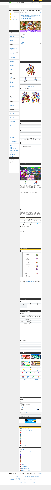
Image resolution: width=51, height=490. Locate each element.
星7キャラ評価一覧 (11, 74)
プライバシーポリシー (20, 473)
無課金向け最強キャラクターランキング (13, 48)
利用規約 (16, 473)
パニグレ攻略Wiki (33, 482)
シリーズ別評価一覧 (36, 379)
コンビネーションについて (12, 125)
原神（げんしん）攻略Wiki (17, 479)
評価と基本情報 (22, 37)
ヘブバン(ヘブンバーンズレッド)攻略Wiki (18, 482)
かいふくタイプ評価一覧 (12, 69)
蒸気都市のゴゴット (32, 281)
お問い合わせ (28, 473)
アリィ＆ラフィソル (37, 274)
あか (22, 373)
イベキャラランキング (36, 363)
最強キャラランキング (25, 357)
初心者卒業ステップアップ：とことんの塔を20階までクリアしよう (14, 150)
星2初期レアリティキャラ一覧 (12, 81)
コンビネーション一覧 (26, 379)
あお (26, 373)
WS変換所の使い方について (12, 145)
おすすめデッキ (22, 42)
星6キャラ (31, 369)
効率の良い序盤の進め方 (12, 113)
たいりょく (33, 377)
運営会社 (30, 473)
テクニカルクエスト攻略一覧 (12, 105)
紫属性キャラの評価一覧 (12, 65)
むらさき (39, 373)
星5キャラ (37, 369)
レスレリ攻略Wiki (25, 482)
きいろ (34, 373)
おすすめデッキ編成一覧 (12, 100)
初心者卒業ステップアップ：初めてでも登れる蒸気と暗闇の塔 (14, 152)
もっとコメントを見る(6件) (30, 407)
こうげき (23, 377)
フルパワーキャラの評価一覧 (12, 53)
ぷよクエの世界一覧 (11, 104)
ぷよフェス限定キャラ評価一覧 (12, 57)
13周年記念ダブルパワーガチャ (33, 16)
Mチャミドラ (37, 255)
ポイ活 (31, 0)
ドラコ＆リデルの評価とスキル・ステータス (15, 16)
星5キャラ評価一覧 (11, 77)
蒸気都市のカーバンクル (28, 281)
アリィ (25, 182)
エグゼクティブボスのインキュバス (26, 16)
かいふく (28, 377)
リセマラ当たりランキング (12, 49)
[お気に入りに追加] (33, 2)
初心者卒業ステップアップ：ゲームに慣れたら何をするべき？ (14, 148)
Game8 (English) (33, 473)
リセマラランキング (25, 363)
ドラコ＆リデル (34, 15)
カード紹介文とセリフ (23, 44)
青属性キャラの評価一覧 (12, 61)
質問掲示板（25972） (12, 40)
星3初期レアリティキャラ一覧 (12, 82)
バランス (38, 377)
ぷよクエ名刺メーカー (12, 36)
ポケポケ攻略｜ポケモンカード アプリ (35, 476)
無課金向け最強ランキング (36, 357)
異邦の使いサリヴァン (37, 269)
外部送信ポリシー (24, 473)
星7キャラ (24, 369)
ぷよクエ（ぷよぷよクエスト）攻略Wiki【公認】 (25, 412)
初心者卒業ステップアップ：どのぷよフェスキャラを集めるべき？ (14, 156)
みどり (30, 373)
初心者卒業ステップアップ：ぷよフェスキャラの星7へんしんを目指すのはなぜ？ (14, 154)
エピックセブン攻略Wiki (34, 479)
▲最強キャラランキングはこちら (31, 86)
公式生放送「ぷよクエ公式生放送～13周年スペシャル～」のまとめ (27, 15)
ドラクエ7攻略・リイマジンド (17, 476)
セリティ (37, 259)
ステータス (22, 43)
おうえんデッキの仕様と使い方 (12, 121)
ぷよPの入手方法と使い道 (12, 137)
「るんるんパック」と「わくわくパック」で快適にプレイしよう (14, 147)
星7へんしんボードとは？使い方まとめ (13, 141)
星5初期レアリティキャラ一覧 (12, 85)
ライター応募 (40, 473)
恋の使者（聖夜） (35, 182)
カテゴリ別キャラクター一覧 (12, 97)
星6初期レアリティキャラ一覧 (12, 86)
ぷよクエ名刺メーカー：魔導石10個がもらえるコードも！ (26, 18)
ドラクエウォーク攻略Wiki (17, 478)
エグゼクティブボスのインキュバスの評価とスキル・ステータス (15, 19)
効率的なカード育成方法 (12, 117)
